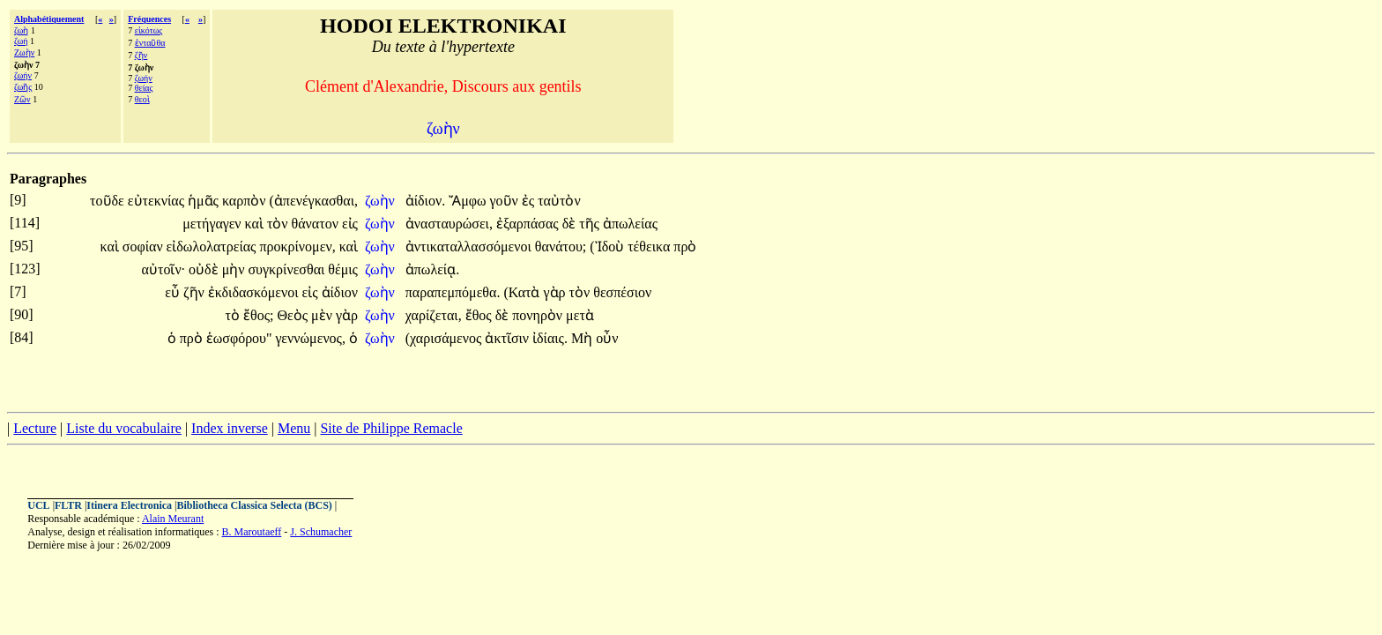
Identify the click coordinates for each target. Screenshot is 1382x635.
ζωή (21, 41)
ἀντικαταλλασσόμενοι (470, 246)
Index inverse (229, 428)
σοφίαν (145, 246)
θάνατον (317, 223)
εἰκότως (149, 30)
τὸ (234, 315)
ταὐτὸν (559, 200)
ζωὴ (21, 30)
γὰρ (556, 292)
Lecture (34, 428)
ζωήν (23, 75)
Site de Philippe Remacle (391, 428)
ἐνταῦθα (150, 43)
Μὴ (583, 338)
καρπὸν (246, 200)
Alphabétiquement (49, 19)
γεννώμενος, (311, 338)
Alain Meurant (173, 518)
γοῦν (506, 200)
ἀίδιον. (425, 200)
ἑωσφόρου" (239, 338)
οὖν (607, 338)
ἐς (530, 200)
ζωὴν (381, 200)
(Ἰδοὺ (609, 246)
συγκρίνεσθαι (288, 269)
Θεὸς (294, 315)
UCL (38, 505)
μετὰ (580, 315)
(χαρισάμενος (445, 338)
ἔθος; (258, 315)
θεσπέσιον (622, 292)
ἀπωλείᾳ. (432, 269)
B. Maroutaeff (252, 532)
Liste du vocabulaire (124, 428)
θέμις (343, 269)
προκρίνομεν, (297, 246)
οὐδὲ (205, 269)
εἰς (350, 223)
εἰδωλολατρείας (213, 246)
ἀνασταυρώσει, (449, 223)
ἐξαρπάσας (529, 223)
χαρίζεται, (433, 315)
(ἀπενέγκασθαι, (314, 200)
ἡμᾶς (205, 200)
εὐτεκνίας (158, 200)
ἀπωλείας (630, 223)
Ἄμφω (469, 200)
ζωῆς (23, 87)
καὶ (256, 223)
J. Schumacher (321, 532)
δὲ (571, 223)
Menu (294, 428)
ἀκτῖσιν (508, 338)
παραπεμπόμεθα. (453, 292)
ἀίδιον (340, 292)
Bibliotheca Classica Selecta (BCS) (254, 505)
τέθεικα (650, 246)
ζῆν (141, 55)
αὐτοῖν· (164, 269)
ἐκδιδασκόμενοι (255, 292)
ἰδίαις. (550, 338)
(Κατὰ (523, 292)
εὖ (174, 292)
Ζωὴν (24, 52)
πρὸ (684, 246)
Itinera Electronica (129, 505)
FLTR (68, 505)
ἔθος (480, 315)
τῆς (591, 223)
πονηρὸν (539, 315)
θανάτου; (560, 246)
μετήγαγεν (213, 223)
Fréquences (149, 19)
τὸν (279, 223)
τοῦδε (109, 200)
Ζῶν (22, 99)
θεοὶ (142, 99)
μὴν (235, 269)
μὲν (323, 315)
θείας (144, 88)
